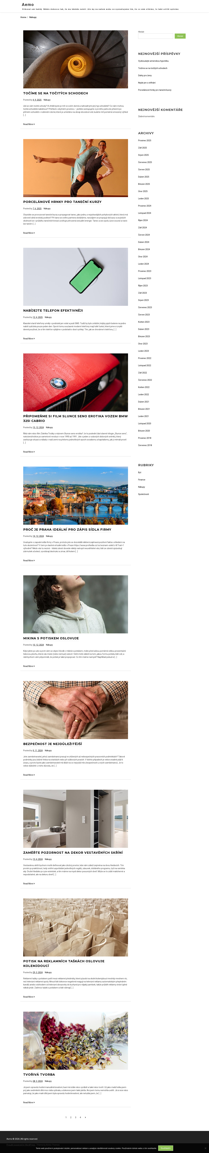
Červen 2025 (144, 169)
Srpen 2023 (143, 300)
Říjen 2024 (143, 220)
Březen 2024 (144, 249)
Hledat (141, 32)
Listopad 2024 (144, 213)
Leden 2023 (143, 351)
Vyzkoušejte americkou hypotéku (153, 61)
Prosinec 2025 (144, 140)
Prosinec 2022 (144, 358)
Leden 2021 (143, 416)
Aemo (28, 4)
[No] (205, 1148)
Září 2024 (142, 227)
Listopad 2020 (144, 423)
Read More (29, 124)
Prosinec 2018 (144, 438)
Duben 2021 (143, 402)
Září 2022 (142, 373)
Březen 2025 (144, 184)
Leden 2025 (143, 198)
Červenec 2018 (145, 445)
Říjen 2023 (143, 285)
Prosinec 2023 (144, 271)
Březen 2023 (144, 336)
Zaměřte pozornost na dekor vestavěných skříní (73, 852)
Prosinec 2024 (144, 206)
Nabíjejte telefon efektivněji (53, 310)
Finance (141, 480)
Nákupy (47, 100)
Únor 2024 (143, 256)
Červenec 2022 (145, 380)
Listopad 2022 (144, 365)
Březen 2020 (144, 431)
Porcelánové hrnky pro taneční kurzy (62, 202)
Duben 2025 (143, 177)
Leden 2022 (143, 394)
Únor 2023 (143, 344)
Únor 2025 (143, 191)
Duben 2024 (143, 242)
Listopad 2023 (144, 278)
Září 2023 (142, 293)
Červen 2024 (144, 235)
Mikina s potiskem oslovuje (51, 638)
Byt (139, 472)
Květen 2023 (143, 322)
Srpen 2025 (143, 155)
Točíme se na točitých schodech (55, 93)
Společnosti (143, 494)
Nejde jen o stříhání (146, 83)
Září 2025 (142, 148)
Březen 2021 (144, 409)
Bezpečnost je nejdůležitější (52, 744)
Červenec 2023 (145, 307)
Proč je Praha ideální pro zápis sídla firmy (67, 529)
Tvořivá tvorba (39, 1074)
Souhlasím (166, 1148)
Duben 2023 (143, 329)
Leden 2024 (143, 264)
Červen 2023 (144, 315)
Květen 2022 (143, 387)
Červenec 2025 (145, 162)
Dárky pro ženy (145, 75)
